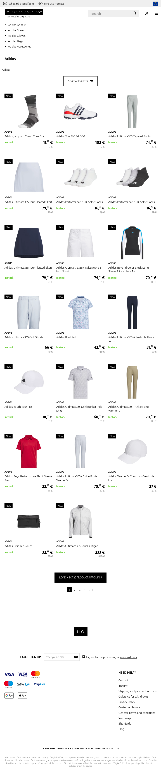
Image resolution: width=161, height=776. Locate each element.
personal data (128, 657)
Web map (125, 718)
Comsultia (112, 748)
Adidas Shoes (16, 30)
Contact (123, 680)
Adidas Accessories (19, 46)
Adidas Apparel (17, 25)
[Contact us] (18, 3)
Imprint (123, 685)
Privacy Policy (127, 702)
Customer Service (129, 707)
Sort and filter (80, 81)
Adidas (10, 58)
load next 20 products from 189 (80, 577)
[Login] (147, 13)
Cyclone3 (95, 748)
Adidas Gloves (16, 36)
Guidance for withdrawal (133, 696)
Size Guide (125, 723)
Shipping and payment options (138, 691)
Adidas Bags (15, 41)
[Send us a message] (51, 3)
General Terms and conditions (137, 712)
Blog (121, 729)
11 (92, 589)
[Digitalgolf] (80, 631)
